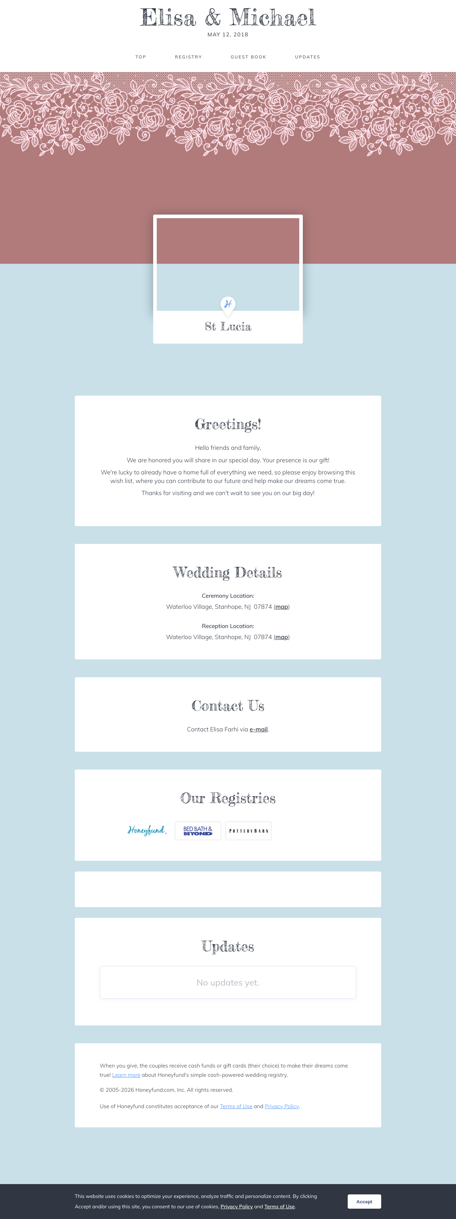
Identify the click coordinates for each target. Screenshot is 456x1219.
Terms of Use (236, 1106)
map (281, 607)
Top (140, 57)
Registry (188, 57)
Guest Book (248, 57)
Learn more (126, 1074)
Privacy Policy (282, 1106)
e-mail (259, 729)
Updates (308, 57)
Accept (364, 1201)
